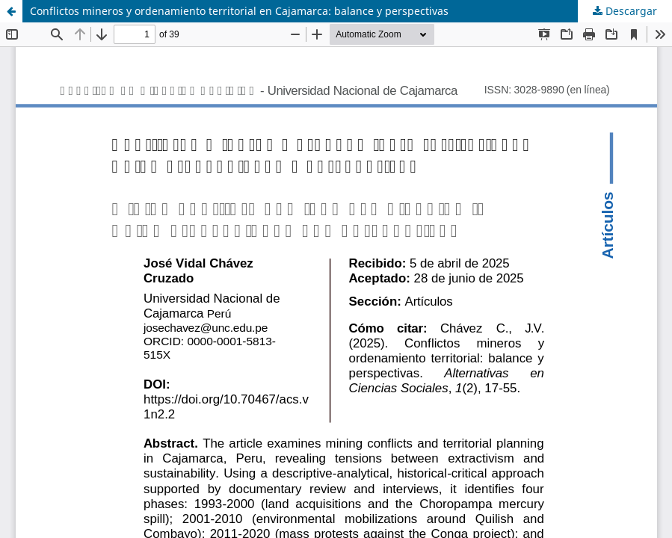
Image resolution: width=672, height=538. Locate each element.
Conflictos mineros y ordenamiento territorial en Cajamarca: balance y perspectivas (239, 11)
